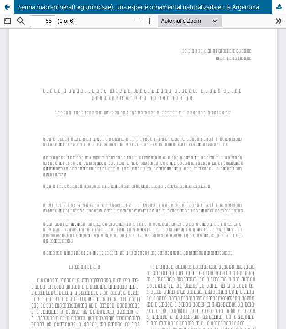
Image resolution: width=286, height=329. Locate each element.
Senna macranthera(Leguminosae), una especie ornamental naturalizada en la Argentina (138, 7)
